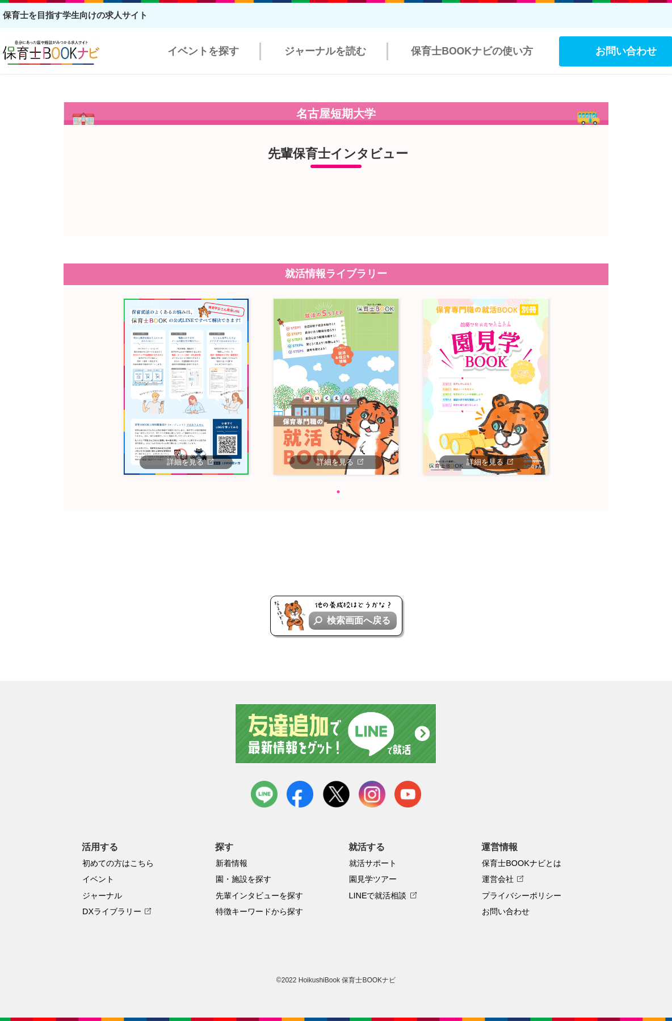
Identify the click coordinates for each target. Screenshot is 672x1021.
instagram (372, 794)
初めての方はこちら (118, 863)
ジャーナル (102, 895)
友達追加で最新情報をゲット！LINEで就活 (336, 734)
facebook (300, 794)
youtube (407, 794)
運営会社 (498, 879)
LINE (264, 794)
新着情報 (231, 863)
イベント (98, 879)
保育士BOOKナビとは (521, 863)
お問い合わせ (506, 911)
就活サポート (373, 863)
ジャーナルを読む (325, 51)
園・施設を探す (243, 879)
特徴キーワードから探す (259, 911)
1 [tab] (338, 491)
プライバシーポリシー (521, 895)
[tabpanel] (186, 387)
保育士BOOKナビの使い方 (472, 51)
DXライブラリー (111, 911)
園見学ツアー (373, 879)
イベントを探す (203, 51)
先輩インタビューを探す (259, 895)
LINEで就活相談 (378, 895)
